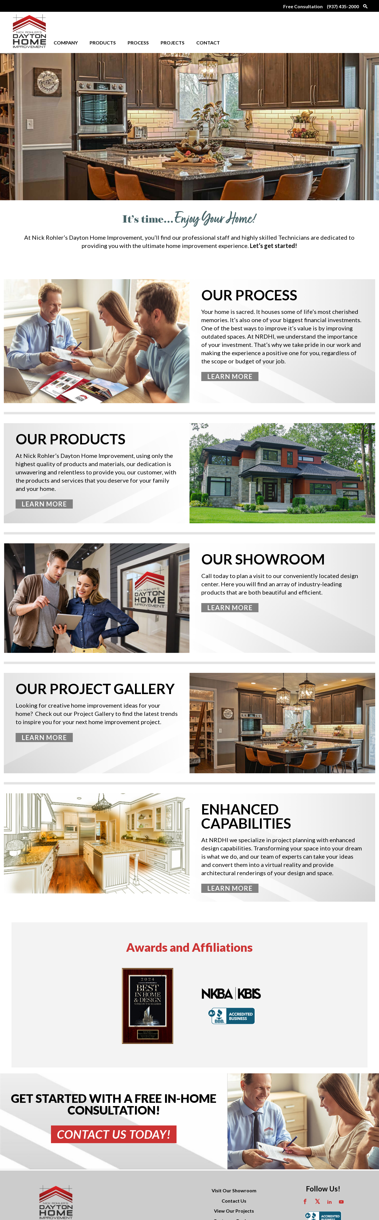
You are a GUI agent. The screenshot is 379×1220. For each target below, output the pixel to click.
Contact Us (234, 1185)
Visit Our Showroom (234, 1175)
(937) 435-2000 (343, 6)
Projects (172, 42)
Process (138, 42)
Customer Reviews (234, 1206)
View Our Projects (234, 1196)
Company (66, 42)
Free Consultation (303, 6)
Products (103, 42)
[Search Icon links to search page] (363, 5)
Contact (208, 42)
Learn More (230, 376)
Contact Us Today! (114, 1134)
